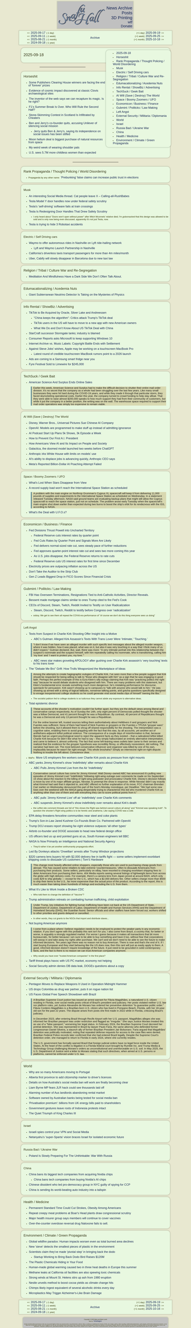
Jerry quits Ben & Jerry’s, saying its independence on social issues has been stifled (67, 133)
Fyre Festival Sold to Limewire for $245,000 (56, 364)
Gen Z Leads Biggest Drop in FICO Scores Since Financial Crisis (70, 576)
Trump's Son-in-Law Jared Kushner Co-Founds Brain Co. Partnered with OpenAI (80, 820)
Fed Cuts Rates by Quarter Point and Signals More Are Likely (72, 540)
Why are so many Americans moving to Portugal (59, 1072)
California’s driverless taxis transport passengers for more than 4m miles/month (79, 253)
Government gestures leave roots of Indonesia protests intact (67, 1108)
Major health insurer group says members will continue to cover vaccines (75, 1218)
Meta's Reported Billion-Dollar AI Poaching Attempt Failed (65, 464)
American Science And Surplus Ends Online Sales (60, 382)
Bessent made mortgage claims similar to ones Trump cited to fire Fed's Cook (78, 600)
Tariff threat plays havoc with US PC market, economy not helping (70, 960)
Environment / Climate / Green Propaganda (134, 142)
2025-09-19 (153, 32)
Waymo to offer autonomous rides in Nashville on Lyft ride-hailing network (75, 242)
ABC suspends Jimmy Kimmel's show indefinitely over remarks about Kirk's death (85, 802)
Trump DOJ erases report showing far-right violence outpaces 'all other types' (77, 826)
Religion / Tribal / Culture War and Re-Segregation (138, 78)
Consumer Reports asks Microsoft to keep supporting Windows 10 (70, 338)
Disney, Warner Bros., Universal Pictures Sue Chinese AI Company (71, 422)
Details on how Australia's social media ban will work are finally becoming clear (78, 1082)
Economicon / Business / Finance (137, 103)
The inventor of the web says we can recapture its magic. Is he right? (66, 100)
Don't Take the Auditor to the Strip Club (53, 571)
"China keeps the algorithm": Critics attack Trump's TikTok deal (73, 317)
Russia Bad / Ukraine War (132, 128)
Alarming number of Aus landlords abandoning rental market (67, 1092)
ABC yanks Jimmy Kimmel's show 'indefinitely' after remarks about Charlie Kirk (78, 762)
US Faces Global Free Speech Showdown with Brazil (62, 994)
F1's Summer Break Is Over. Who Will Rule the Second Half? (63, 108)
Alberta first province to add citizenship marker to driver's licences (70, 1077)
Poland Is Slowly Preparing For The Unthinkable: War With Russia (70, 1155)
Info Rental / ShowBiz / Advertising (138, 87)
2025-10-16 (153, 39)
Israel (119, 124)
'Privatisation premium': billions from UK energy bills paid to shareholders (75, 1103)
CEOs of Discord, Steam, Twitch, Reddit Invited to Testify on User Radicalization (79, 605)
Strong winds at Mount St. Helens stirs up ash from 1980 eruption (70, 1277)
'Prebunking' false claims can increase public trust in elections (99, 177)
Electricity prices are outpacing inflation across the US (63, 566)
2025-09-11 (38, 36)
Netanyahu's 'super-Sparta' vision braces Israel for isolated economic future (76, 1137)
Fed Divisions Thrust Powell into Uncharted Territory (61, 530)
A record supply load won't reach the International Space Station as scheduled (78, 487)
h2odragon (98, 1321)
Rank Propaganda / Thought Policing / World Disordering (138, 63)
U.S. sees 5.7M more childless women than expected (62, 152)
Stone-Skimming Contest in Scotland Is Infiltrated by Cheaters (61, 116)
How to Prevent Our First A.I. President (53, 438)
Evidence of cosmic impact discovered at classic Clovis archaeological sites (63, 92)
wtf (130, 22)
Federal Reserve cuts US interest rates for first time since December (77, 561)
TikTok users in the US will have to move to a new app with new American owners (85, 323)
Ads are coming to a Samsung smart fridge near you (62, 359)
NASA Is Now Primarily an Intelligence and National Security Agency (72, 841)
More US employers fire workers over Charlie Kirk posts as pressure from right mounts (90, 757)
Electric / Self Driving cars (132, 72)
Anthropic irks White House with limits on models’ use (62, 453)
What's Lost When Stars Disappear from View (57, 482)
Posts (127, 12)
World (120, 120)
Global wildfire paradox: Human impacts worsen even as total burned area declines (81, 1241)
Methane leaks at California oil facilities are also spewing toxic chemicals (74, 1272)
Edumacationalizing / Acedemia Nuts (139, 83)
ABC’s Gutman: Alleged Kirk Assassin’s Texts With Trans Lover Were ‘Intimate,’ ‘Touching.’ (91, 639)
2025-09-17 (38, 32)
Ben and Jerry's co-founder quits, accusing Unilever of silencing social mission (62, 125)
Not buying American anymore (48, 923)
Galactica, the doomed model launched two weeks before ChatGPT (71, 448)
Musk (119, 68)
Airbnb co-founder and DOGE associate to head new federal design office (75, 831)
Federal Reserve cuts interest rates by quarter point (66, 535)
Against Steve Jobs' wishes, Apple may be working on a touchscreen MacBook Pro (81, 348)
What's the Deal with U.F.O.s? (48, 512)
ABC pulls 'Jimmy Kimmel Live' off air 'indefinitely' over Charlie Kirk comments (83, 797)
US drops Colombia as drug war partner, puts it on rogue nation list (71, 989)
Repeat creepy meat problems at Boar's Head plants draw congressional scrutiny (80, 1213)
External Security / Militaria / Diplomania (141, 115)
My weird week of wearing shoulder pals (54, 147)
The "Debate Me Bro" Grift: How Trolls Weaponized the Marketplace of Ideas (77, 668)
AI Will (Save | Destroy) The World (137, 95)
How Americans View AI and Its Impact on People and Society (68, 443)
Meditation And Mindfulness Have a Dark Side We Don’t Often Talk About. (75, 276)
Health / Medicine (127, 136)
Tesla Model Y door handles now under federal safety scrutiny (68, 201)
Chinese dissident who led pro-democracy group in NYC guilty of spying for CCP (79, 1184)
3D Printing (121, 17)
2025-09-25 (153, 36)
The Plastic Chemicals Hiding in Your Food (56, 1262)
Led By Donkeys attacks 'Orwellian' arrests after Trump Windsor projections (76, 851)
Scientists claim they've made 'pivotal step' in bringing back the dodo (72, 1251)
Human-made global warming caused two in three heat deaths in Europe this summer (83, 1267)
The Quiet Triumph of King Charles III (52, 1113)
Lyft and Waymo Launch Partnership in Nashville (64, 248)
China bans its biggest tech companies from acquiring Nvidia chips (71, 1174)
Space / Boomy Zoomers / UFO (136, 99)
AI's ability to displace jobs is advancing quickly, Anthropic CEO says (72, 458)
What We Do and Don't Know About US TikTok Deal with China (73, 328)
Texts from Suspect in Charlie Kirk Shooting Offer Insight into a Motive (73, 633)
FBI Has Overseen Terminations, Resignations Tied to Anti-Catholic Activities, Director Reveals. (89, 594)
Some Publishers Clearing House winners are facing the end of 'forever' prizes (66, 84)
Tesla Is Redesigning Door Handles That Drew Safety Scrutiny (68, 211)
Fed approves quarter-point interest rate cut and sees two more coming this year (84, 551)
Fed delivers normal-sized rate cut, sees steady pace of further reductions (80, 545)
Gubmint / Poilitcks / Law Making (136, 107)
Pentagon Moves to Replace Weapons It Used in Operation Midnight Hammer (78, 984)
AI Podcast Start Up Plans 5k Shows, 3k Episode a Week (65, 433)
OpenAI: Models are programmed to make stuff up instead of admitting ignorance (80, 428)
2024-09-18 (38, 42)
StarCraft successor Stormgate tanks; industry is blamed (64, 333)
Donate (126, 26)
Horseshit (122, 57)
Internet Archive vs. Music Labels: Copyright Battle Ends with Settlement (74, 343)
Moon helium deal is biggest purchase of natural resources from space (65, 141)
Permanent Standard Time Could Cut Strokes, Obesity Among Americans (75, 1208)
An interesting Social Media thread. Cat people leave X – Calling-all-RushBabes (79, 196)
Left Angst (122, 111)
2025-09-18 (123, 53)
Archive (95, 37)
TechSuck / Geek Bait (129, 91)
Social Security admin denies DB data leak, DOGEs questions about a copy (76, 966)
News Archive (119, 8)
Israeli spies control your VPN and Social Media (59, 1132)
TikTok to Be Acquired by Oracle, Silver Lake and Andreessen (67, 312)
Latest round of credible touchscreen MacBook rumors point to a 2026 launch (82, 353)
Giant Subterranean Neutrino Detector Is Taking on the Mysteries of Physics (76, 294)
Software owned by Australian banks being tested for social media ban (73, 1098)
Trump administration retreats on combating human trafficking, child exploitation (79, 899)
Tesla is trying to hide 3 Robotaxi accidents (56, 224)
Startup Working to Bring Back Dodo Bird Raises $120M (69, 1257)
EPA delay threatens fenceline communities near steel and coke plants (73, 815)
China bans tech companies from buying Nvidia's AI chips (70, 1179)
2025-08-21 (38, 39)
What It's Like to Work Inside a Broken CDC (56, 889)
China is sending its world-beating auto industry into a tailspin (67, 1189)
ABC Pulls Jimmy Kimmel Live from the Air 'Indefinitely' (68, 768)
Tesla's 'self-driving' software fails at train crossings (61, 206)
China (120, 132)
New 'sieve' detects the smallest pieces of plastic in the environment (71, 1246)
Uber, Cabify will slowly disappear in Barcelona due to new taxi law (71, 258)
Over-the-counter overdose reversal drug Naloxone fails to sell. (68, 1223)
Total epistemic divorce (43, 703)
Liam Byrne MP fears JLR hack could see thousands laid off (66, 1087)
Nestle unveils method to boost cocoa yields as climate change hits (71, 1282)
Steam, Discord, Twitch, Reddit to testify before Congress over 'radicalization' (82, 610)
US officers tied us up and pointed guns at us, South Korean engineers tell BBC (79, 836)
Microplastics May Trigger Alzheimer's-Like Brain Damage (65, 1293)
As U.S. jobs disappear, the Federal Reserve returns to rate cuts (74, 556)
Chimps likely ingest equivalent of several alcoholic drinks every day (71, 1287)
